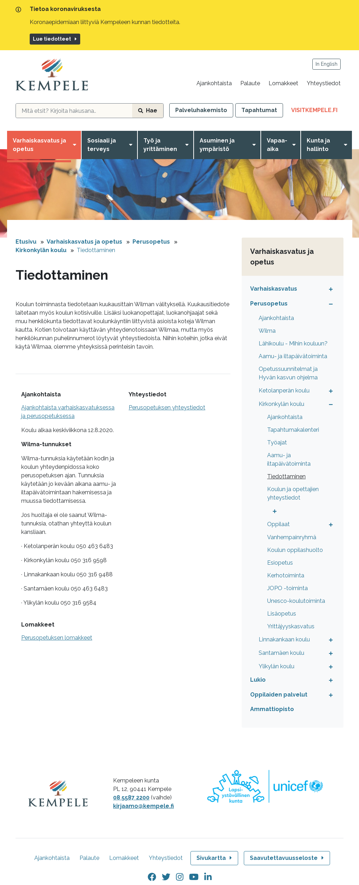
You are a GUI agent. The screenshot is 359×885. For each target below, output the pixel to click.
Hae (147, 110)
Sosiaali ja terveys (101, 144)
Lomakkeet (283, 83)
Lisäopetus (281, 613)
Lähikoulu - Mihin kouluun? (293, 343)
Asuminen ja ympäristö (217, 144)
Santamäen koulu (281, 653)
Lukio (258, 679)
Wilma (267, 330)
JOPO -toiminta (287, 588)
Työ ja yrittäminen (160, 144)
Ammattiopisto (272, 709)
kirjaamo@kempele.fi (143, 806)
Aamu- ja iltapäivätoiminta (293, 356)
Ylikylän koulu (276, 666)
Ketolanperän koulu (284, 390)
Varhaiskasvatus (273, 288)
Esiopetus (280, 562)
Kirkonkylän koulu (41, 250)
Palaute (250, 83)
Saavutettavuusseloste (287, 858)
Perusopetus (151, 241)
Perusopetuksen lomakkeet (56, 637)
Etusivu (26, 241)
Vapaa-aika (277, 144)
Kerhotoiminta (285, 575)
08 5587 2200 (131, 797)
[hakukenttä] (74, 111)
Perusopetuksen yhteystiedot (167, 407)
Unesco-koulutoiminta (296, 601)
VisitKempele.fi (317, 111)
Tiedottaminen (96, 250)
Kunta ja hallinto (318, 144)
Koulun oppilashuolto (295, 550)
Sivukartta (214, 858)
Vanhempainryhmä (291, 537)
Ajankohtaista (214, 83)
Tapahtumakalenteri (293, 429)
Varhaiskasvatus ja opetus (39, 144)
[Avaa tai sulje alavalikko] (329, 288)
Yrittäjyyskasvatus (290, 626)
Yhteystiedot (324, 83)
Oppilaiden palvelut (278, 694)
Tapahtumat (259, 110)
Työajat (277, 442)
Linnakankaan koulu (284, 639)
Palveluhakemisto (201, 110)
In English (326, 64)
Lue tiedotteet (55, 39)
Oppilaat (278, 524)
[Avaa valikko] (76, 145)
